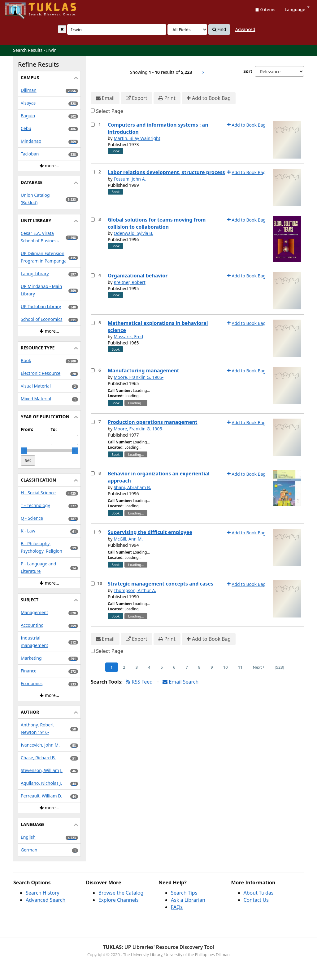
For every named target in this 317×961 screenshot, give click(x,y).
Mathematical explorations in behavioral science (158, 327)
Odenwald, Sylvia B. (133, 233)
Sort (247, 71)
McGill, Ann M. (128, 539)
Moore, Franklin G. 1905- (138, 377)
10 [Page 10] (225, 667)
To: (54, 429)
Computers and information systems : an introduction (158, 128)
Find (219, 29)
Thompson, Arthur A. (135, 590)
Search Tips (184, 892)
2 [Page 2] (124, 667)
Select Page (109, 111)
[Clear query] (62, 29)
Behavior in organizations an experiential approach (159, 477)
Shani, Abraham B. (132, 487)
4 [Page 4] (149, 667)
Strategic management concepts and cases (160, 583)
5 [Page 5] (162, 667)
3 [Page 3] (137, 667)
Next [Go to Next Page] (259, 667)
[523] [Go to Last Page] (279, 667)
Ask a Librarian (188, 899)
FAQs (177, 907)
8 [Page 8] (199, 667)
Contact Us (256, 899)
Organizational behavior (137, 275)
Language (297, 9)
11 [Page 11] (240, 667)
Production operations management (153, 422)
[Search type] (187, 29)
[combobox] (116, 29)
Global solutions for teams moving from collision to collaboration (157, 223)
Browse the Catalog (121, 892)
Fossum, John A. (130, 179)
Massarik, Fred (128, 336)
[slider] (24, 450)
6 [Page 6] (174, 667)
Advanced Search (45, 899)
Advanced (245, 29)
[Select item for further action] (93, 125)
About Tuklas (259, 892)
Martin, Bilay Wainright (137, 138)
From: (27, 429)
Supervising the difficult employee (150, 532)
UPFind (20, 8)
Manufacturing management (143, 370)
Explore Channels (118, 899)
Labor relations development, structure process (166, 172)
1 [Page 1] (112, 667)
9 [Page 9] (212, 667)
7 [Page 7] (186, 667)
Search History (42, 892)
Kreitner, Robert (129, 282)
